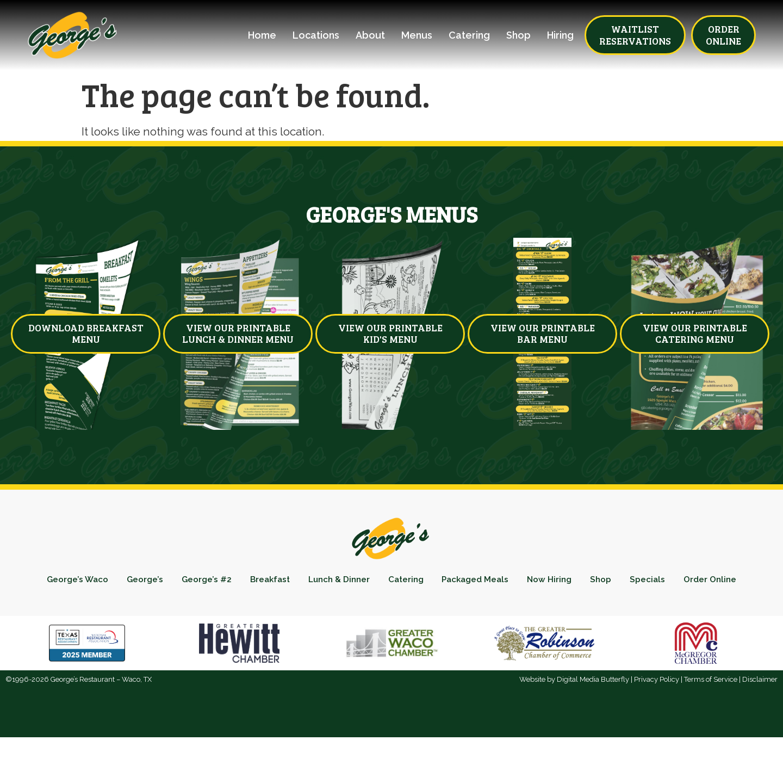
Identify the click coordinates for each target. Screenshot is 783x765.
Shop (518, 35)
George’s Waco (90, 582)
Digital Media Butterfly (593, 707)
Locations (316, 35)
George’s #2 (228, 582)
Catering (469, 35)
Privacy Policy (656, 707)
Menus (416, 35)
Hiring (560, 35)
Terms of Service (710, 707)
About (370, 35)
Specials (707, 582)
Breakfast (297, 582)
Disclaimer (760, 707)
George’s (162, 582)
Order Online (391, 605)
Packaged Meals (521, 582)
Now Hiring (601, 582)
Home (262, 35)
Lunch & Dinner (372, 582)
